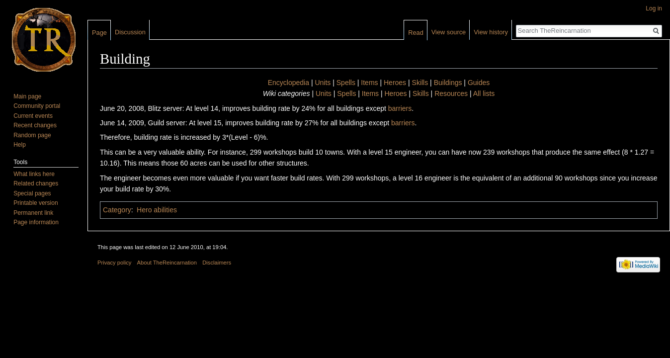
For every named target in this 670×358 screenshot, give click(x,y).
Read (415, 32)
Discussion (130, 32)
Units (323, 83)
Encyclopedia (288, 83)
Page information (36, 222)
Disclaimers (216, 263)
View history (491, 32)
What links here (34, 174)
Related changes (35, 183)
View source (448, 32)
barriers (400, 108)
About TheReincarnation (167, 263)
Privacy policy (114, 263)
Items (369, 83)
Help (19, 144)
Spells (345, 83)
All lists (484, 93)
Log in (654, 8)
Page (99, 32)
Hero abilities (157, 210)
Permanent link (33, 212)
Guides (479, 83)
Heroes (395, 83)
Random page (32, 135)
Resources (451, 93)
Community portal (36, 105)
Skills (420, 83)
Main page (27, 96)
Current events (33, 115)
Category (117, 210)
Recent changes (35, 125)
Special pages (32, 193)
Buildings (448, 83)
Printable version (35, 202)
